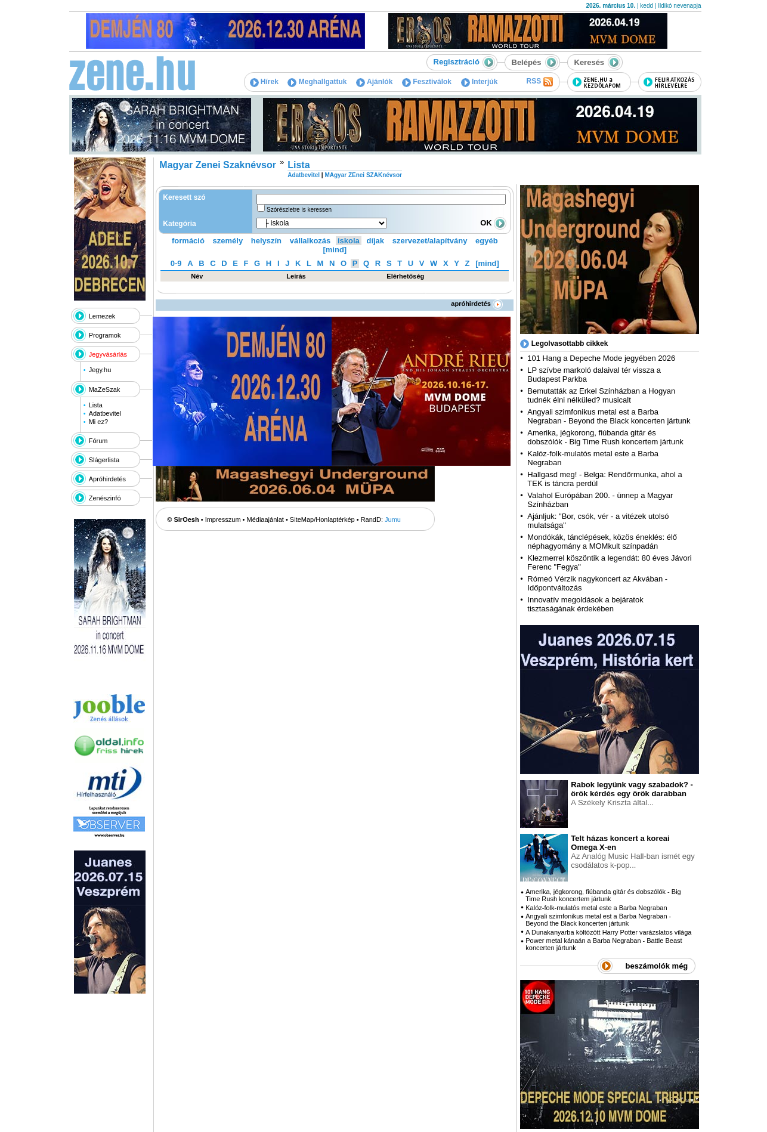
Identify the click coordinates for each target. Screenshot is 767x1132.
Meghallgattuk (317, 82)
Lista (96, 405)
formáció (188, 240)
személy (228, 240)
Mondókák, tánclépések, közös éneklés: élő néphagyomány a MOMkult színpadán (602, 541)
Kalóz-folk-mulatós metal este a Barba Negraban (596, 907)
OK (493, 222)
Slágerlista (104, 459)
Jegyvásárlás (108, 354)
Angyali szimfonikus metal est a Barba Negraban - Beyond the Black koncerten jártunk (608, 416)
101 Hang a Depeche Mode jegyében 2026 (601, 358)
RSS (539, 81)
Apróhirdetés (107, 479)
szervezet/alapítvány (430, 240)
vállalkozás (310, 240)
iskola (349, 240)
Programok (105, 335)
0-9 (176, 263)
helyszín (266, 240)
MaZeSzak (104, 389)
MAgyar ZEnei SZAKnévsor (362, 175)
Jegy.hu (100, 369)
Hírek (264, 82)
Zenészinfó (105, 498)
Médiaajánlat (265, 519)
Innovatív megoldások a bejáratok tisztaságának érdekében (585, 604)
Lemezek (102, 316)
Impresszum (223, 519)
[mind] (335, 249)
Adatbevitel (105, 413)
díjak (375, 240)
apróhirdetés (477, 303)
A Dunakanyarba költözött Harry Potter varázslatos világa (608, 932)
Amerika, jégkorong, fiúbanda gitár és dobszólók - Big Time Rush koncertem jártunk (605, 437)
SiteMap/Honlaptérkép (322, 519)
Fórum (98, 440)
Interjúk (479, 82)
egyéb (486, 240)
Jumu (393, 519)
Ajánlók (374, 82)
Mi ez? (98, 421)
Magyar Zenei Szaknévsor (217, 165)
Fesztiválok (426, 82)
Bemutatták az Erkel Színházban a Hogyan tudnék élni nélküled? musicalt (601, 395)
